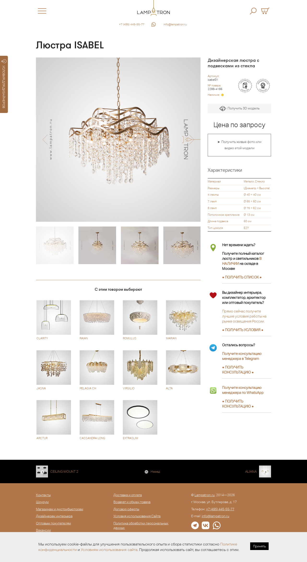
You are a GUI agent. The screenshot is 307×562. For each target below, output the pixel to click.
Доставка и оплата (127, 495)
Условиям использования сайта (109, 549)
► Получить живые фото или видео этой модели (239, 145)
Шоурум (42, 502)
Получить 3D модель (239, 108)
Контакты (43, 495)
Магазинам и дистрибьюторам (59, 509)
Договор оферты (126, 509)
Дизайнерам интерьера (54, 516)
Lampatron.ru (205, 495)
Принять (259, 546)
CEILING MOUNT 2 (64, 471)
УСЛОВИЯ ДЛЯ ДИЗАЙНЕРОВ (3, 83)
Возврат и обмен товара (131, 502)
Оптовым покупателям (53, 523)
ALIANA (251, 471)
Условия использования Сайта (136, 516)
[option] (118, 139)
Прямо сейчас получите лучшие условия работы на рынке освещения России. (244, 316)
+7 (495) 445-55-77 (131, 24)
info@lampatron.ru (175, 24)
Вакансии (43, 530)
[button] (45, 140)
